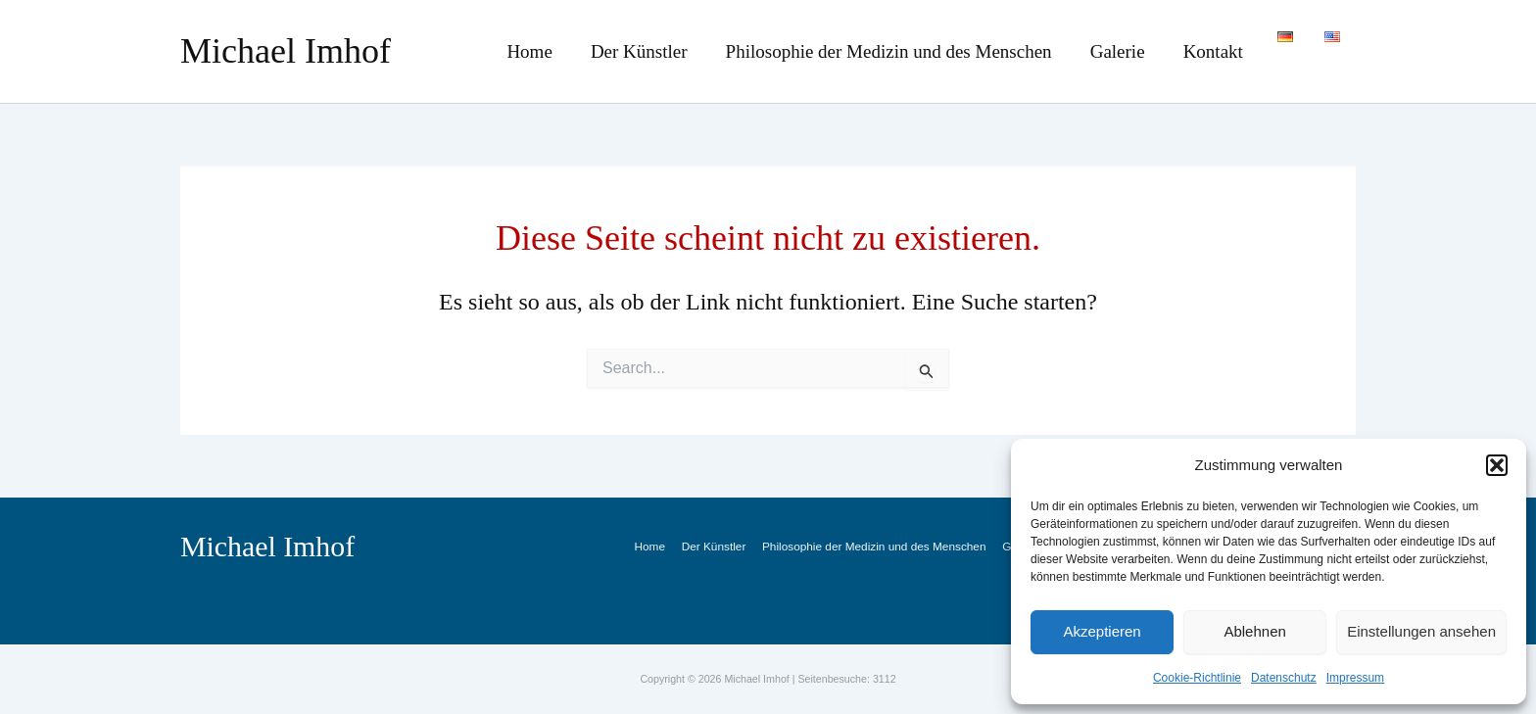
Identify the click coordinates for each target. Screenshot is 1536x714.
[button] (1497, 465)
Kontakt (1222, 51)
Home (577, 51)
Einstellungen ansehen (1421, 631)
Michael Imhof (285, 51)
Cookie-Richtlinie (1197, 678)
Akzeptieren (1101, 631)
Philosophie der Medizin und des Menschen (917, 51)
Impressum (1355, 678)
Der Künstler (677, 51)
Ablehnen (1254, 631)
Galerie (1136, 51)
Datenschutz (1284, 678)
